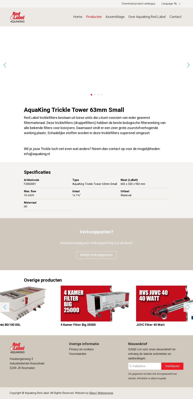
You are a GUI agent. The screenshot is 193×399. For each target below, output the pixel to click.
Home (77, 16)
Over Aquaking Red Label (147, 16)
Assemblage (115, 16)
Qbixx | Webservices (101, 393)
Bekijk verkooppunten (96, 255)
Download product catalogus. (139, 4)
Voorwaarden (77, 354)
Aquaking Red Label (30, 17)
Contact (175, 16)
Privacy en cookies (81, 349)
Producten (94, 16)
